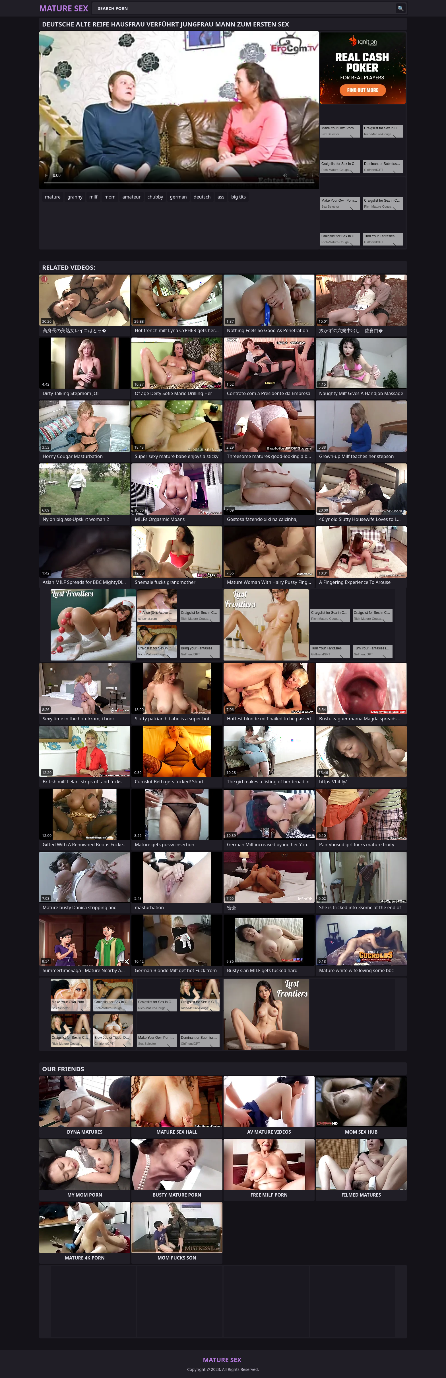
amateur (131, 197)
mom (110, 197)
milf (93, 197)
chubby (155, 197)
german (178, 197)
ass (221, 197)
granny (74, 197)
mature (53, 197)
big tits (238, 197)
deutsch (202, 197)
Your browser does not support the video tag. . (179, 110)
